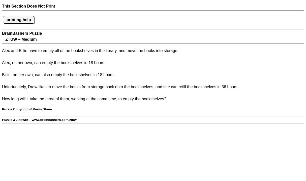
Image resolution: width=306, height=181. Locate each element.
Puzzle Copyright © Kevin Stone (27, 109)
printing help (19, 20)
